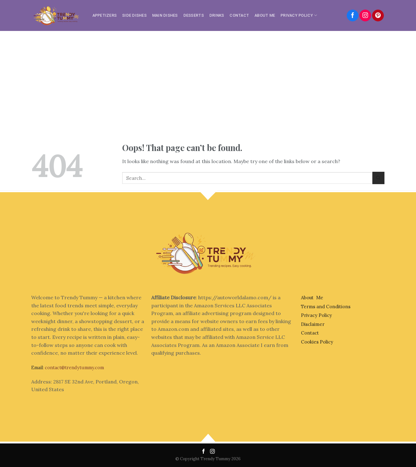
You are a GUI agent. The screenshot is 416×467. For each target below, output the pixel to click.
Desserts (193, 15)
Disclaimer (312, 324)
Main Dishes (165, 15)
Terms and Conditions (325, 306)
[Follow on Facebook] (352, 15)
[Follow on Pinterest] (378, 15)
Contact (239, 15)
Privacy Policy (299, 15)
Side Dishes (134, 15)
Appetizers (104, 15)
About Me (265, 15)
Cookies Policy (317, 342)
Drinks (216, 15)
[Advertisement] (208, 77)
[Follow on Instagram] (365, 15)
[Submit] (378, 178)
